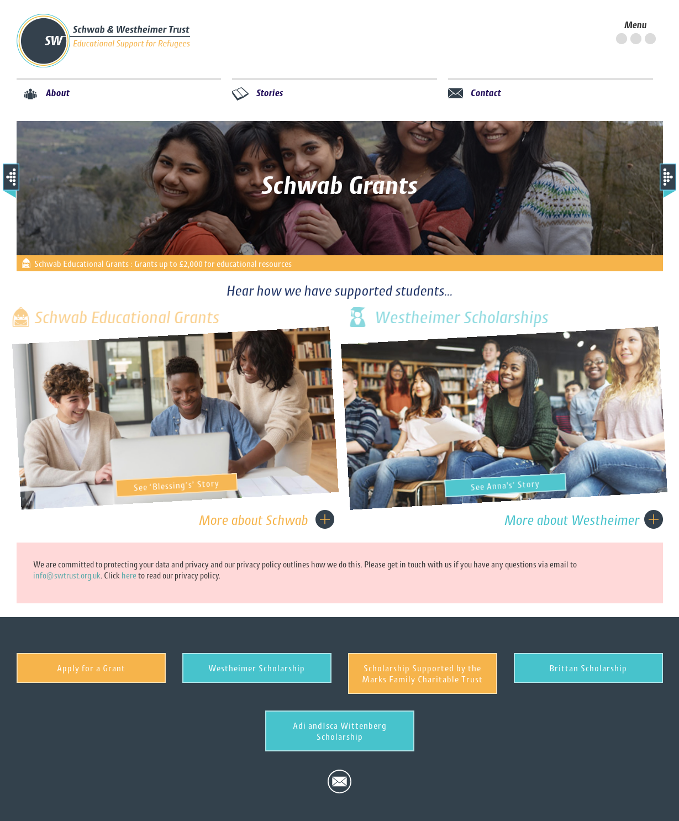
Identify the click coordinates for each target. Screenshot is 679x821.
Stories (269, 92)
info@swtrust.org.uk (67, 575)
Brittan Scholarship (588, 667)
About (58, 92)
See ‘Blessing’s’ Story (186, 484)
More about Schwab (253, 520)
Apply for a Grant (91, 667)
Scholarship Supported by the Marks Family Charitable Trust (422, 673)
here (129, 575)
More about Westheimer (572, 520)
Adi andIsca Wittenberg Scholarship (340, 731)
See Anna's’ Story (514, 484)
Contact (486, 92)
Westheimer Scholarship (256, 667)
